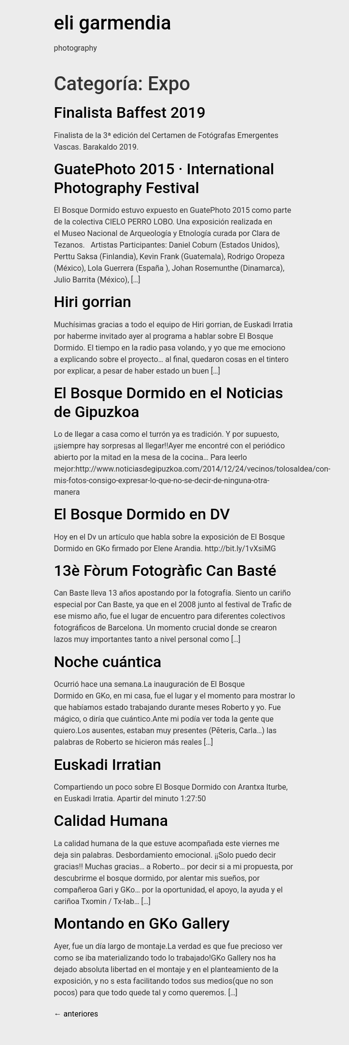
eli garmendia (112, 23)
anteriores (76, 1013)
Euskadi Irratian (107, 764)
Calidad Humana (111, 820)
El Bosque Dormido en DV (142, 514)
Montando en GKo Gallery (142, 923)
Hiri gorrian (92, 302)
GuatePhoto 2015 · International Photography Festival (164, 178)
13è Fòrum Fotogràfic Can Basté (165, 570)
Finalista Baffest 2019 (130, 112)
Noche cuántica (108, 662)
